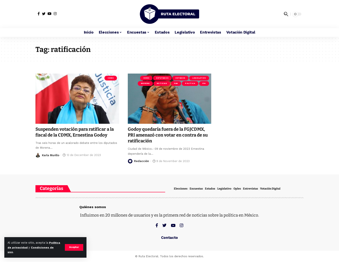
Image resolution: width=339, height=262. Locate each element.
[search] (286, 14)
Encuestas (196, 188)
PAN (176, 83)
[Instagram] (55, 13)
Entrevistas (251, 188)
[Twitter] (43, 13)
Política (190, 83)
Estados (180, 78)
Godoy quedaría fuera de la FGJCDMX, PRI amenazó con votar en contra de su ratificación (169, 135)
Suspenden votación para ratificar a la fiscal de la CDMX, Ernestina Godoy (76, 132)
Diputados (162, 78)
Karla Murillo (51, 155)
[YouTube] (49, 13)
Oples (237, 188)
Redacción (141, 161)
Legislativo (199, 78)
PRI (204, 83)
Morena (145, 83)
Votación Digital (271, 188)
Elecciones (181, 188)
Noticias (162, 83)
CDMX (111, 78)
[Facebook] (39, 13)
